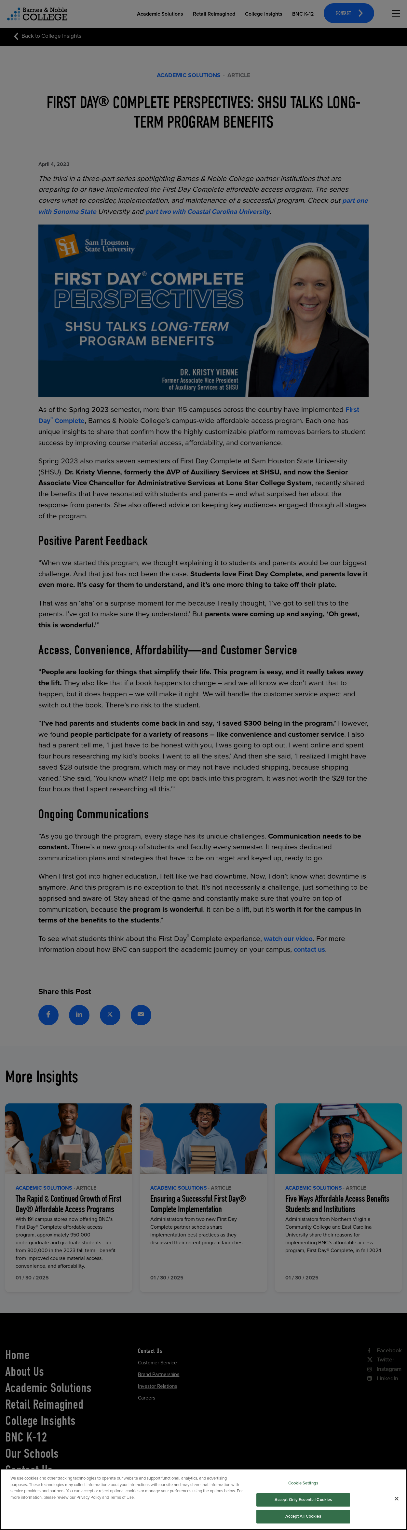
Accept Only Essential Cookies (303, 1504)
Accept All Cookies (303, 1521)
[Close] (396, 1503)
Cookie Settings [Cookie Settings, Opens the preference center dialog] (303, 1488)
